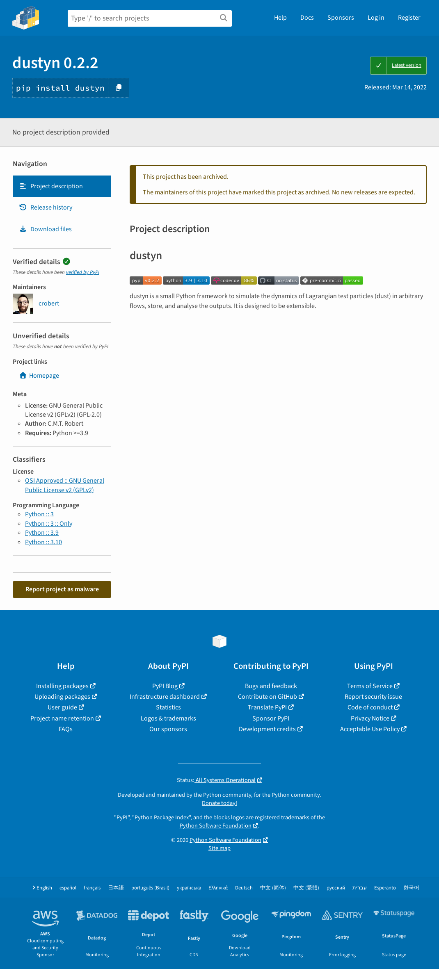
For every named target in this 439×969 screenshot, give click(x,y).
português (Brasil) (150, 888)
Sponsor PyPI (270, 718)
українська (189, 888)
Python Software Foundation (216, 825)
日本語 (116, 888)
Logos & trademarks (168, 718)
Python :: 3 (39, 514)
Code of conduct (370, 707)
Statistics (168, 707)
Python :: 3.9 (42, 532)
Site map (219, 848)
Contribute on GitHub (267, 696)
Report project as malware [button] (62, 589)
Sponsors (340, 17)
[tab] (62, 186)
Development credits (267, 729)
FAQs (66, 729)
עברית (359, 888)
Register (409, 17)
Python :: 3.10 (43, 542)
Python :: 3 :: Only (48, 523)
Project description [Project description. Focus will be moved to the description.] (51, 186)
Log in (376, 17)
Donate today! (219, 803)
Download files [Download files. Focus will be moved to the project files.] (45, 229)
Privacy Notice (370, 718)
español (67, 888)
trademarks (295, 817)
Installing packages (62, 686)
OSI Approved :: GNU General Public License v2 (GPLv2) (64, 485)
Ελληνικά (218, 888)
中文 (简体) (273, 888)
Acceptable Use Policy (370, 729)
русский (336, 888)
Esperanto (385, 888)
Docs (307, 17)
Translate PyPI (267, 707)
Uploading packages (62, 696)
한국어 (411, 888)
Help (280, 17)
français (92, 888)
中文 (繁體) (306, 888)
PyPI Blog (165, 686)
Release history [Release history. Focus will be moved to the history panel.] (45, 207)
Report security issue (373, 696)
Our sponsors (168, 729)
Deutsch (244, 888)
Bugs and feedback (271, 686)
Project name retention (62, 718)
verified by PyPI (82, 272)
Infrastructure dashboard (165, 696)
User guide (62, 707)
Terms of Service (370, 686)
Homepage (39, 375)
